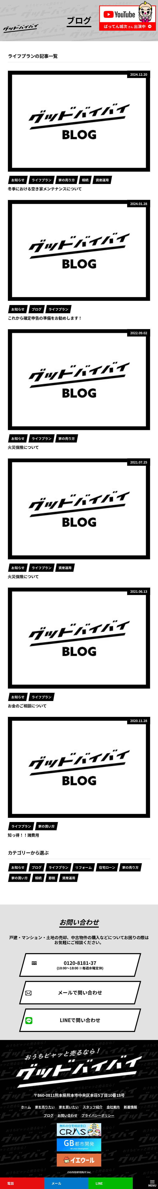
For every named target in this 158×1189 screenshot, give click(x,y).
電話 (10, 1183)
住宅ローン (107, 867)
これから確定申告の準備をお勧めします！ (45, 318)
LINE (99, 1183)
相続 (85, 179)
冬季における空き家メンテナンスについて (45, 189)
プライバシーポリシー (97, 1115)
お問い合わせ (67, 1115)
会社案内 (113, 1107)
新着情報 (130, 1107)
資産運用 (102, 179)
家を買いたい (69, 1107)
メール (56, 1183)
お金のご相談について (27, 706)
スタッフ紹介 (92, 1107)
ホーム (26, 1107)
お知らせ (18, 179)
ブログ (37, 309)
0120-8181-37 (80, 964)
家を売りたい (45, 1107)
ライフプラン (41, 179)
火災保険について (23, 447)
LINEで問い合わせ (80, 1020)
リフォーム (84, 867)
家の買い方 (46, 826)
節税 (52, 877)
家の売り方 (66, 179)
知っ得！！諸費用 (23, 835)
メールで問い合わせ (80, 992)
